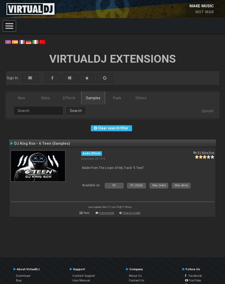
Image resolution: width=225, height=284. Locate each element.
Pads (117, 98)
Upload (207, 111)
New (21, 98)
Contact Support (83, 276)
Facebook (193, 276)
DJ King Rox (205, 152)
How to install (131, 213)
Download (23, 276)
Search (76, 111)
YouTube (193, 280)
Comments (106, 213)
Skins (45, 98)
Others (141, 98)
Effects (69, 98)
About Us (135, 276)
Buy (19, 280)
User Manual (81, 280)
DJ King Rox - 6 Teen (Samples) (42, 143)
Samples (93, 98)
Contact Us (136, 280)
